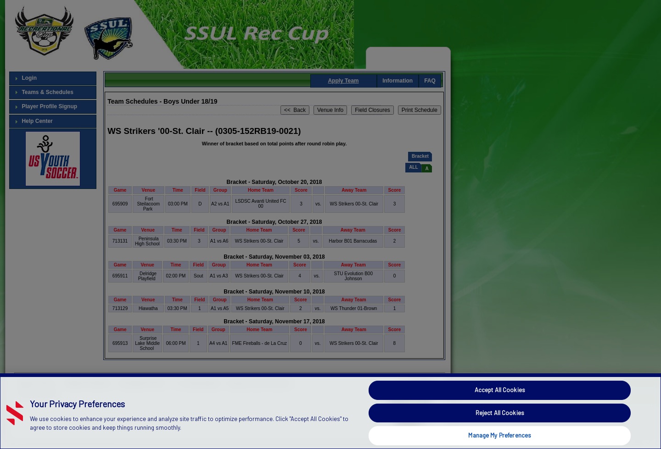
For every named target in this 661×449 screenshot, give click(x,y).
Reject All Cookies (500, 412)
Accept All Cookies (500, 390)
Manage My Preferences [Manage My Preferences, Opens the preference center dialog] (499, 435)
